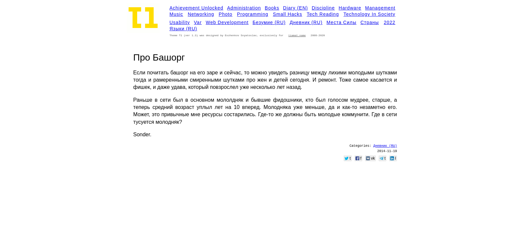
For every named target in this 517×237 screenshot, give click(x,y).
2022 (389, 22)
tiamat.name (297, 35)
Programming (252, 14)
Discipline (323, 8)
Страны (369, 22)
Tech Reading (323, 14)
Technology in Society (369, 14)
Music (176, 14)
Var (198, 22)
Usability (179, 22)
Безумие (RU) (269, 22)
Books (272, 8)
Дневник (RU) (306, 22)
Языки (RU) (183, 28)
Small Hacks (287, 14)
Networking (201, 14)
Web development (227, 22)
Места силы (341, 22)
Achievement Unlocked (196, 8)
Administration (244, 8)
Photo (225, 14)
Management (380, 8)
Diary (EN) (295, 8)
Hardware (350, 8)
